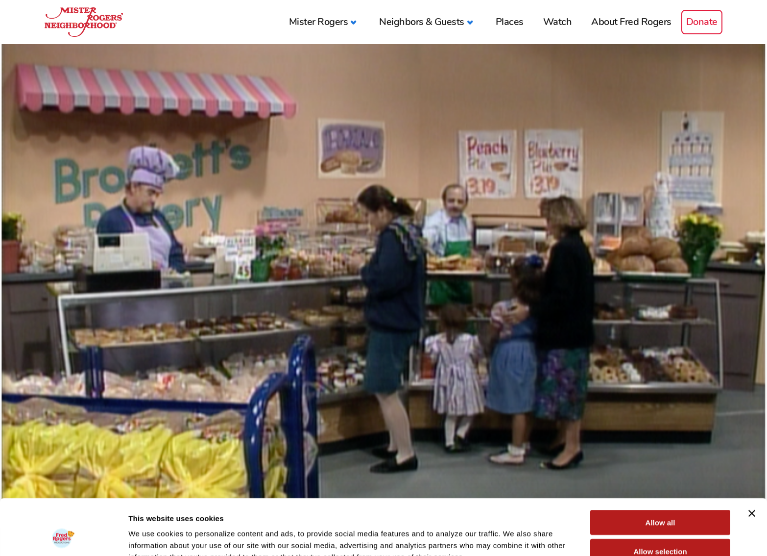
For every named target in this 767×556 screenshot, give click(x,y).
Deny (660, 527)
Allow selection (660, 499)
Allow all (660, 470)
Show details (514, 536)
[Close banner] (751, 460)
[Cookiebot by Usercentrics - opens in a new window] (63, 537)
